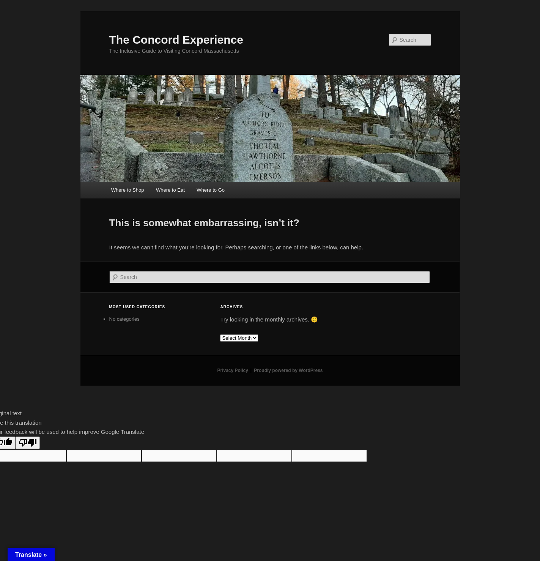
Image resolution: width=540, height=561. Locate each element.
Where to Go (211, 190)
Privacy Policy (232, 370)
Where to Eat (170, 190)
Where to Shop (127, 190)
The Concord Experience (176, 39)
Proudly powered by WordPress (288, 370)
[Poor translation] (28, 443)
